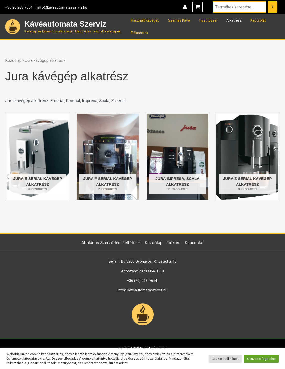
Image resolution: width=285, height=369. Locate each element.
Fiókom (174, 242)
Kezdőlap (13, 60)
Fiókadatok (138, 33)
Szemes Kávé (176, 20)
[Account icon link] (184, 6)
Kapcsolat (250, 20)
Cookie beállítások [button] (225, 359)
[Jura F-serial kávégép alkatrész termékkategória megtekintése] (107, 156)
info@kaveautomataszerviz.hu (62, 7)
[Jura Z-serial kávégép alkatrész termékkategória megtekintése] (247, 156)
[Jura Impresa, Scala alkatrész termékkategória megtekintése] (177, 156)
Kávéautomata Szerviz (65, 24)
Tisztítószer (203, 20)
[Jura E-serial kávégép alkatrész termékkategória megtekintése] (37, 156)
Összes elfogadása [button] (261, 359)
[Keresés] (272, 7)
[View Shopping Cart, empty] (197, 7)
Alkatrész (227, 20)
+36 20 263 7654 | (21, 7)
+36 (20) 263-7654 (142, 280)
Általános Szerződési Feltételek (111, 242)
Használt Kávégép (144, 20)
